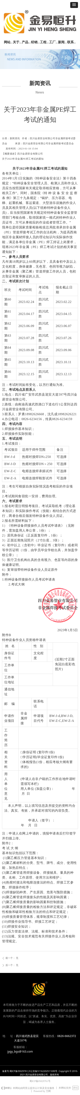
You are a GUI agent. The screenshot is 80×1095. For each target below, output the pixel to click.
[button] (74, 5)
